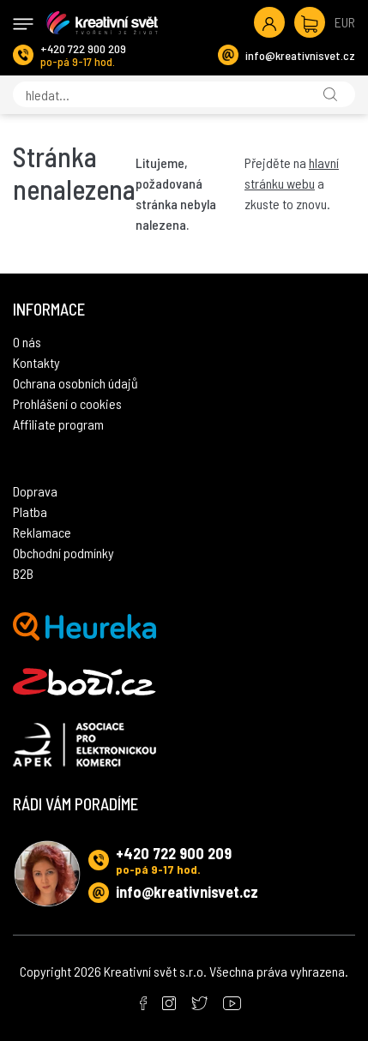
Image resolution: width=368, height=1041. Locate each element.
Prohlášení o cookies (67, 403)
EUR (345, 22)
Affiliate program (58, 424)
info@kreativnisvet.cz (300, 55)
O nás (27, 342)
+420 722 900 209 (83, 48)
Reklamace (42, 532)
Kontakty (36, 362)
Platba (30, 511)
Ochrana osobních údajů (75, 383)
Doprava (35, 491)
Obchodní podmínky (63, 553)
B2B (23, 573)
